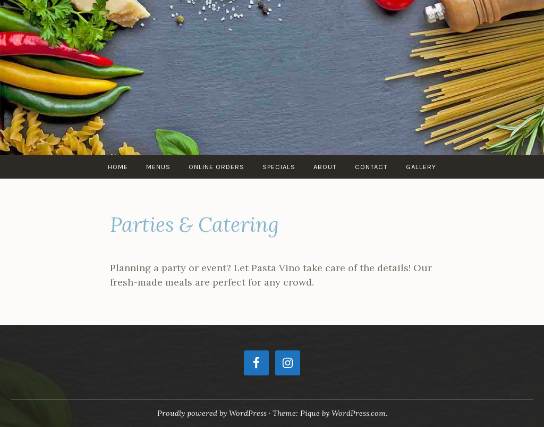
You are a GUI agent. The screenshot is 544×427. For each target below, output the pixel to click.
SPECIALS (278, 167)
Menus (158, 167)
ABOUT (325, 167)
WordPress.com (359, 413)
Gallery (421, 167)
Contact (371, 167)
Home (118, 167)
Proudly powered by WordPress (212, 413)
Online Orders (216, 167)
